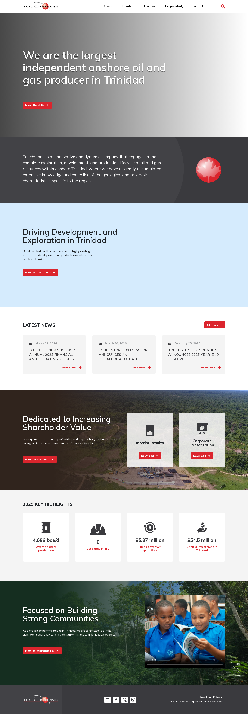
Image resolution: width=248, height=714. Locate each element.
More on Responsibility (39, 650)
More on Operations (38, 272)
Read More (69, 367)
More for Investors (37, 459)
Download (147, 455)
